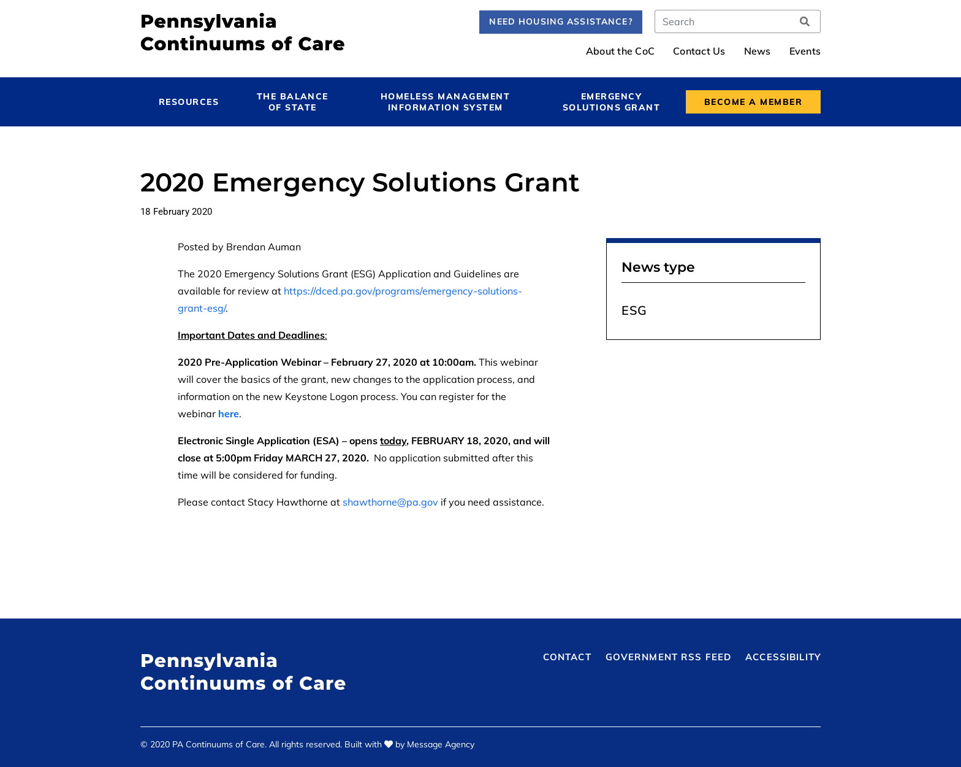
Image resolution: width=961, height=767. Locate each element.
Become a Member (753, 101)
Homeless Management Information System (445, 102)
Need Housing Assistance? (560, 21)
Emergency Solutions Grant (611, 102)
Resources (189, 101)
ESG (634, 310)
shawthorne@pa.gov (390, 502)
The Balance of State (293, 102)
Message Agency (440, 744)
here (228, 413)
